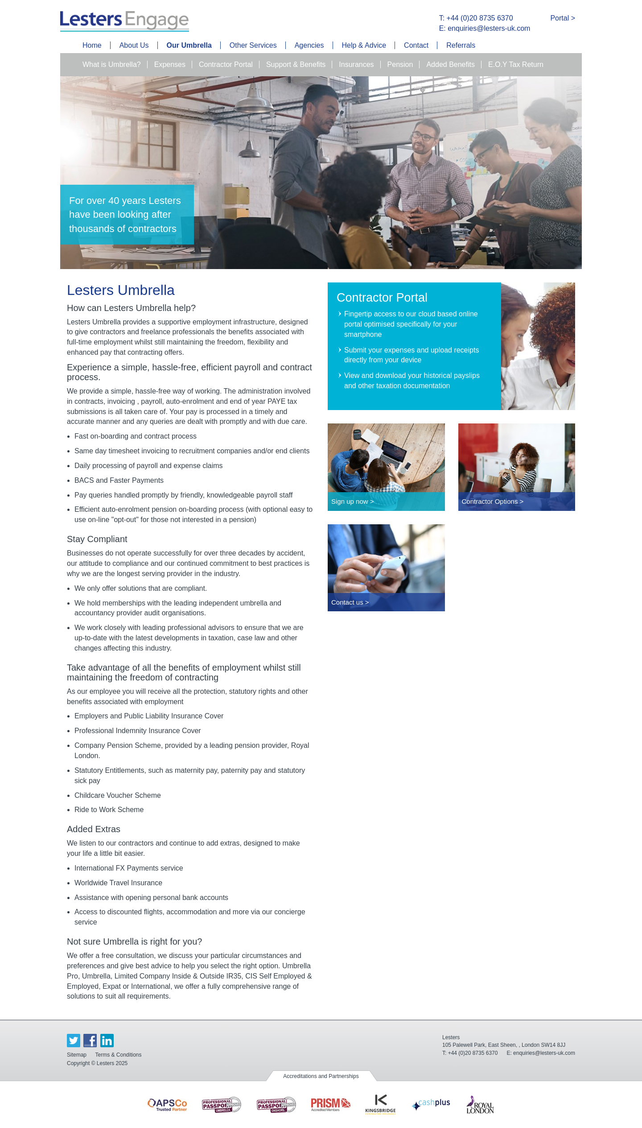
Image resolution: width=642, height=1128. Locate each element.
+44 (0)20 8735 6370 (473, 1053)
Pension (400, 64)
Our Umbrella (189, 45)
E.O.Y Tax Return (515, 64)
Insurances (356, 64)
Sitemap (76, 1055)
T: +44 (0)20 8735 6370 (476, 18)
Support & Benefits (295, 64)
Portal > (562, 18)
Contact (416, 45)
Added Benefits (450, 64)
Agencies (309, 45)
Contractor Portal (226, 64)
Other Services (253, 45)
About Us (134, 45)
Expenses (169, 64)
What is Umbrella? (111, 64)
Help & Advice (364, 45)
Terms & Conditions (118, 1055)
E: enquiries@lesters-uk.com (485, 28)
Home (92, 45)
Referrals (460, 45)
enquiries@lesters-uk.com (544, 1053)
